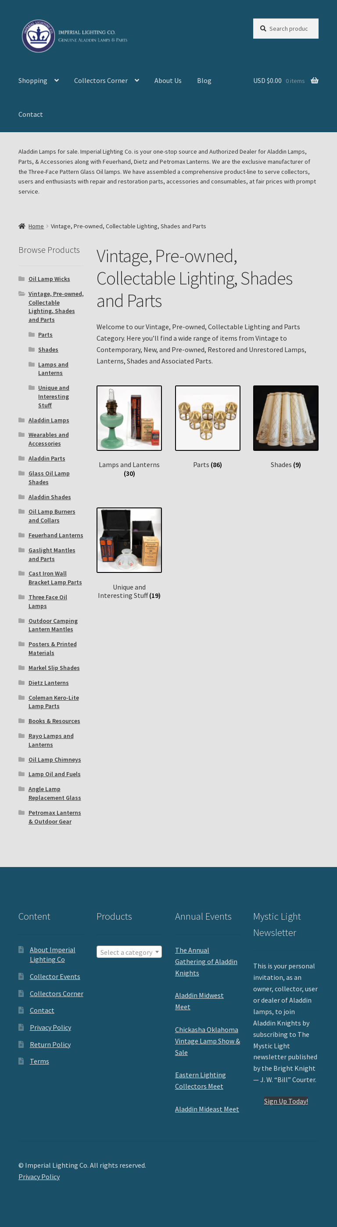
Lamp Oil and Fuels (55, 774)
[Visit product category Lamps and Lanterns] (129, 431)
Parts (45, 334)
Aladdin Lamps (49, 420)
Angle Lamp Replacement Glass (55, 793)
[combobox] (129, 952)
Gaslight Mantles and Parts (52, 554)
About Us (168, 80)
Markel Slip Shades (54, 668)
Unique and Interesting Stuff (53, 396)
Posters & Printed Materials (53, 648)
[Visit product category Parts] (207, 427)
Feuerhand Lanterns (56, 535)
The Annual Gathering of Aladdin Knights (206, 961)
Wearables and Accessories (49, 439)
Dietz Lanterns (49, 683)
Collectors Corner (101, 80)
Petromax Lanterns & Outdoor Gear (55, 817)
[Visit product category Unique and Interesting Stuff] (129, 553)
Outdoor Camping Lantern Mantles (53, 625)
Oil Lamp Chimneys (55, 759)
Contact (30, 114)
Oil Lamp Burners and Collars (52, 515)
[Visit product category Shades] (286, 427)
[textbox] (129, 952)
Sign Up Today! (286, 1101)
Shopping (32, 80)
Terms (39, 1061)
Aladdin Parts (47, 458)
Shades (48, 349)
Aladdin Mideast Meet (207, 1109)
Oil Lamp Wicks (49, 279)
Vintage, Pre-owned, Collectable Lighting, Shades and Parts (56, 307)
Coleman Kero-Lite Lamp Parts (54, 702)
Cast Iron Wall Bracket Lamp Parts (55, 577)
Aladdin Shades (50, 497)
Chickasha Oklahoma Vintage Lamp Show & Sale (207, 1041)
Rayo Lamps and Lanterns (51, 740)
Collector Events (55, 976)
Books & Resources (54, 721)
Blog (204, 80)
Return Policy (50, 1044)
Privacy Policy (50, 1027)
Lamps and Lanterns (53, 368)
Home (36, 226)
